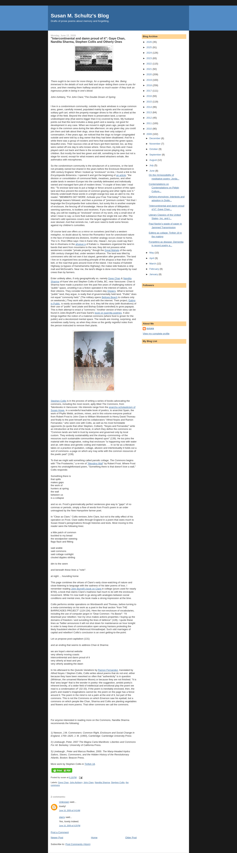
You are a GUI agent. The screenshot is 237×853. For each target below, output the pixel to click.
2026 (149, 42)
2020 (149, 74)
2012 (149, 117)
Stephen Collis (58, 400)
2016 (149, 96)
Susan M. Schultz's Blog (80, 16)
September (155, 154)
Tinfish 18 (90, 764)
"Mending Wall (95, 463)
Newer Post (57, 837)
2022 (149, 63)
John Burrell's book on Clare (86, 588)
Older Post (131, 837)
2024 (149, 52)
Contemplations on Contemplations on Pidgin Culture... (164, 188)
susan (150, 329)
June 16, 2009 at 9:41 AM (69, 810)
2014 (149, 107)
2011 (149, 123)
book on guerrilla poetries (108, 312)
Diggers (111, 291)
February (154, 269)
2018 (149, 85)
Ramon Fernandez (108, 670)
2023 (149, 58)
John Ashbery (76, 782)
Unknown (64, 802)
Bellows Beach (109, 297)
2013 (149, 112)
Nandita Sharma (102, 782)
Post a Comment (60, 832)
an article (121, 175)
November (155, 143)
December (155, 138)
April (152, 258)
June (152, 170)
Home (94, 837)
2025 (149, 47)
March (153, 263)
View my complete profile (156, 333)
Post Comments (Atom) (78, 844)
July (151, 165)
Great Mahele (112, 250)
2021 (149, 69)
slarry (62, 817)
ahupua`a (81, 244)
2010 (149, 128)
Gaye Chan (114, 278)
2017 (149, 90)
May (152, 252)
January (154, 274)
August (153, 160)
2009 (149, 134)
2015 (149, 101)
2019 (149, 80)
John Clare (89, 782)
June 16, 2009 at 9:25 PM (69, 826)
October (154, 149)
